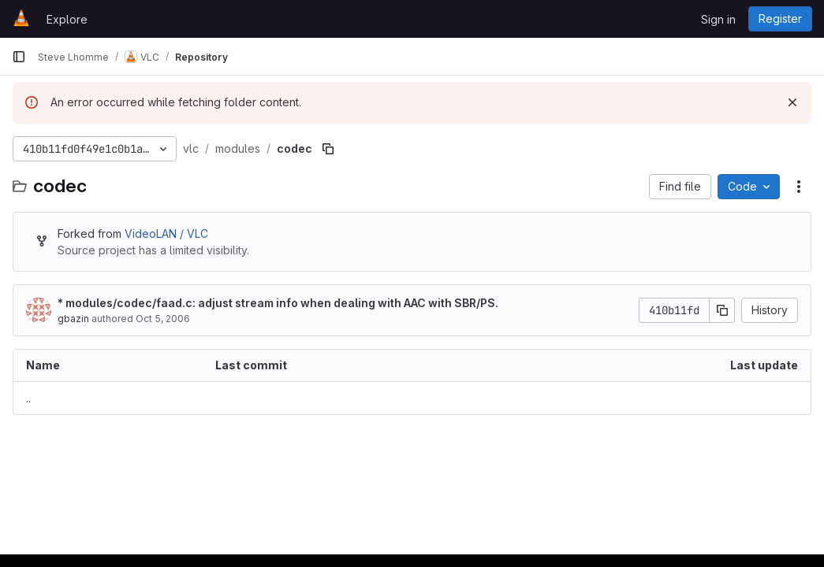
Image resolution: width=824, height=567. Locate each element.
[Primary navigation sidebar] (19, 56)
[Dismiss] (792, 102)
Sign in (718, 19)
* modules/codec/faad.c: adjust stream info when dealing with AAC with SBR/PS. (278, 302)
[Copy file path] (328, 148)
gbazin (73, 318)
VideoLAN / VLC (166, 233)
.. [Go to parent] (28, 398)
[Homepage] (21, 19)
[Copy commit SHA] (722, 310)
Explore (67, 19)
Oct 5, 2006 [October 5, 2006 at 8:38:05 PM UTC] (163, 318)
